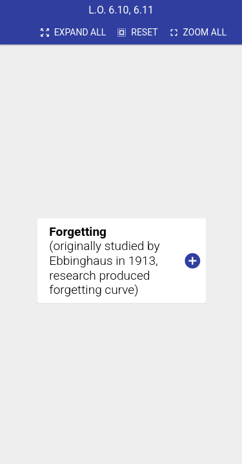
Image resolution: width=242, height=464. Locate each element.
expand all (72, 32)
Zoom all (197, 32)
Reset (136, 32)
